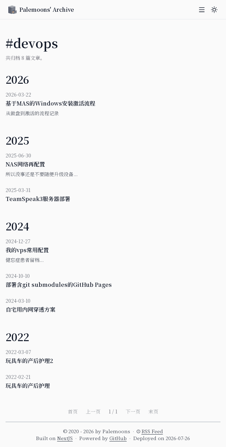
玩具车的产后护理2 (29, 361)
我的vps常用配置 (27, 250)
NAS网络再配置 (25, 164)
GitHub (118, 438)
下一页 (133, 411)
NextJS (65, 438)
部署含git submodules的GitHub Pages (59, 285)
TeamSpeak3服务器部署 (38, 199)
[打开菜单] (202, 9)
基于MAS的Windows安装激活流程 (50, 103)
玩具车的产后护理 (28, 386)
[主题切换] (214, 9)
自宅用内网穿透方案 (30, 309)
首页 (73, 411)
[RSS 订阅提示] (138, 431)
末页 (153, 411)
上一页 (93, 411)
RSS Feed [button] (152, 431)
